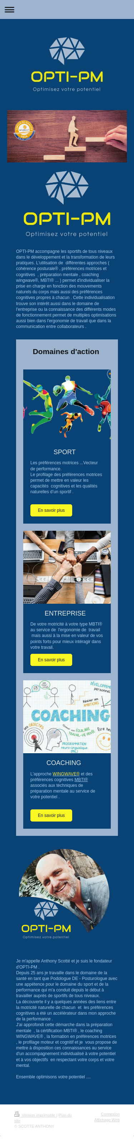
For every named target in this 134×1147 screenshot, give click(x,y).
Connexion (110, 1114)
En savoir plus (51, 510)
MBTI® (81, 779)
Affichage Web (107, 1120)
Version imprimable (35, 1115)
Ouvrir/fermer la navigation (67, 9)
